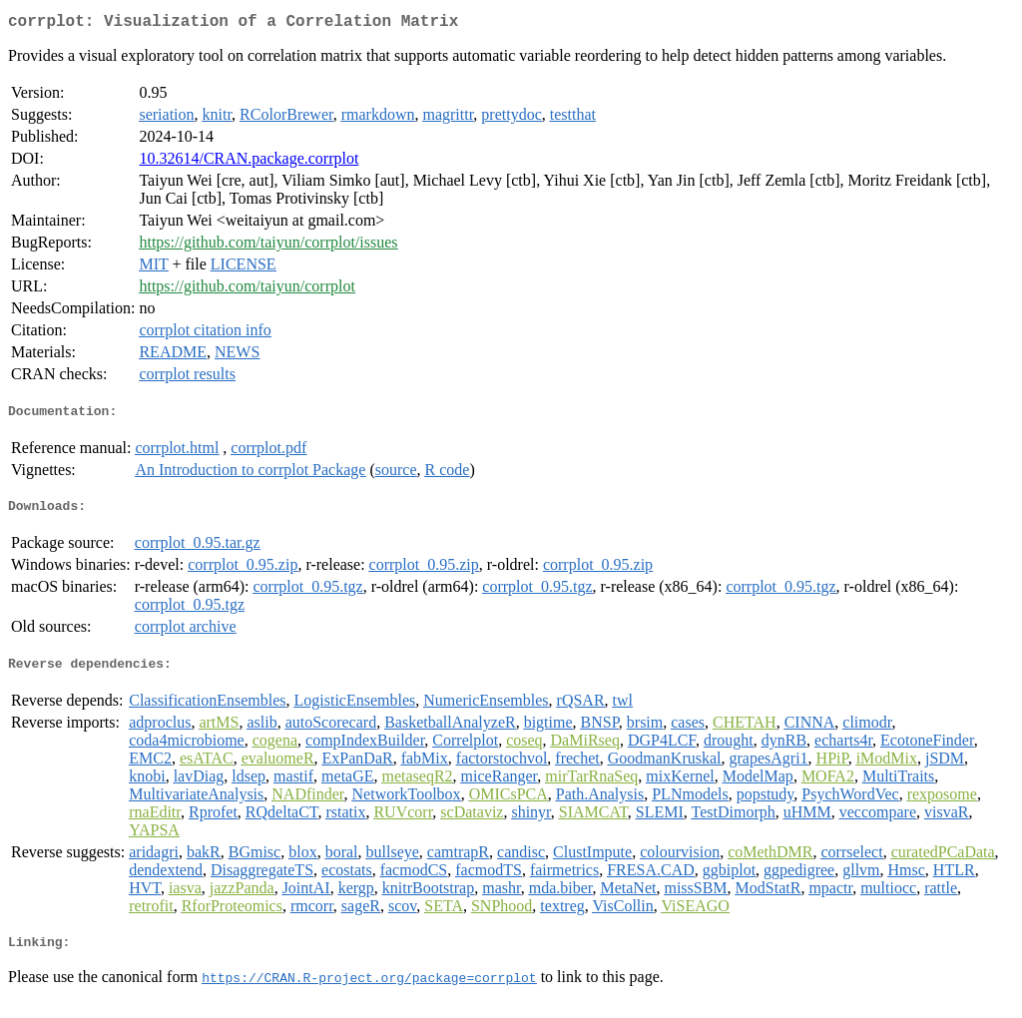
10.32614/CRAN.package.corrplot (248, 162)
